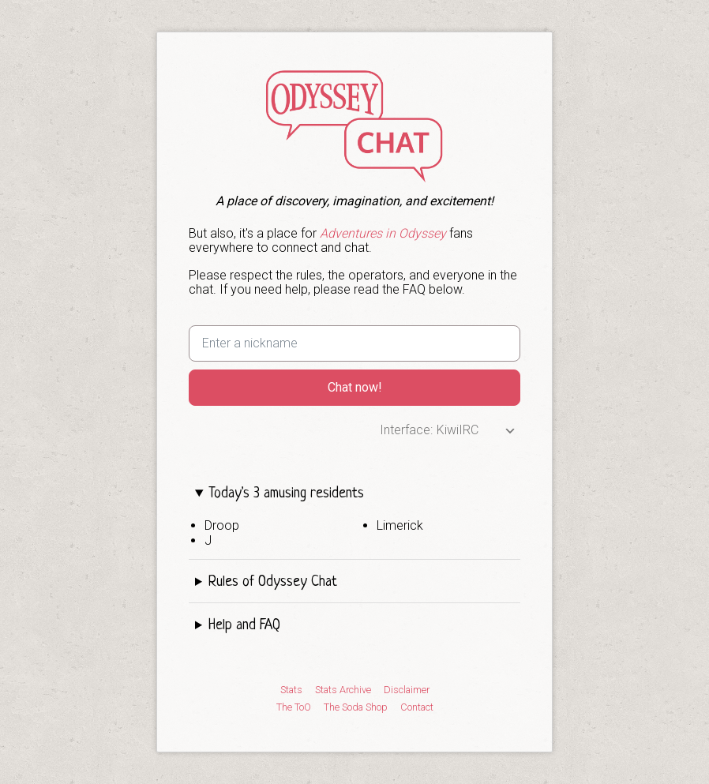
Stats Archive (343, 690)
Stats (291, 690)
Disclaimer (407, 690)
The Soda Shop (356, 707)
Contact (416, 707)
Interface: (406, 429)
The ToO (293, 707)
